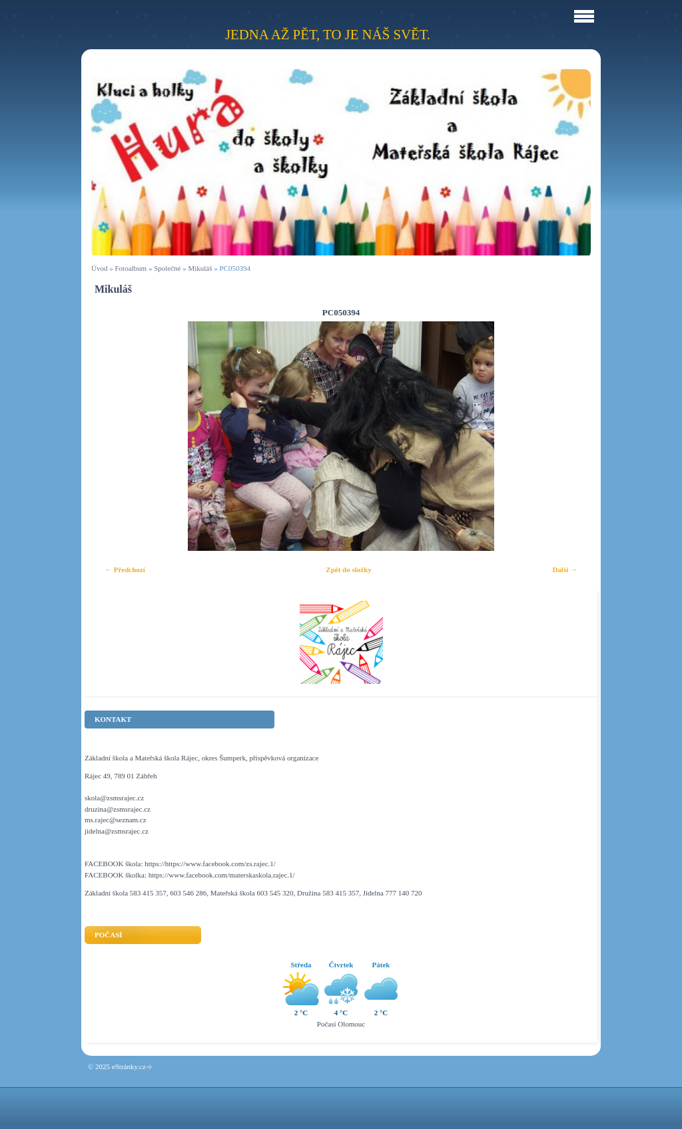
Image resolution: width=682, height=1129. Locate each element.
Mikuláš (200, 268)
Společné (167, 268)
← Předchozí (125, 569)
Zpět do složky (348, 569)
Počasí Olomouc (341, 1024)
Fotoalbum (131, 268)
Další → (564, 569)
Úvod (99, 268)
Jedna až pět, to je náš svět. (327, 34)
